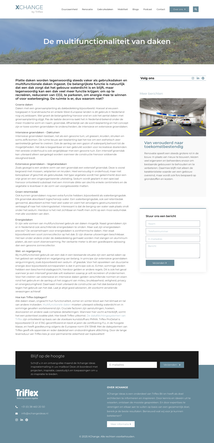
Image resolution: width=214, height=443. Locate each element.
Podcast (147, 9)
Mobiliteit (123, 9)
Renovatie (87, 9)
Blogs (135, 9)
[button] (196, 9)
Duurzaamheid (69, 9)
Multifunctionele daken (57, 304)
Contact (161, 9)
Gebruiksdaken (105, 9)
